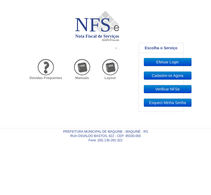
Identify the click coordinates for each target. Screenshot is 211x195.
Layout (110, 78)
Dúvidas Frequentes (46, 78)
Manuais (82, 78)
